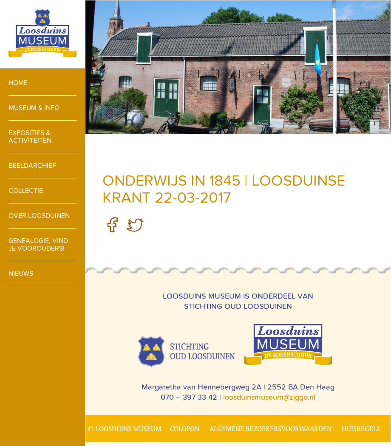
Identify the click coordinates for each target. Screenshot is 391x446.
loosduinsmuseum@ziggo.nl (269, 396)
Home (18, 83)
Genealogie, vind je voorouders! (38, 244)
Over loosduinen (39, 216)
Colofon (184, 428)
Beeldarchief (32, 165)
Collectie (25, 190)
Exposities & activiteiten (29, 136)
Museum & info (34, 108)
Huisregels (361, 428)
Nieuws (20, 273)
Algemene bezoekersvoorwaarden (271, 428)
